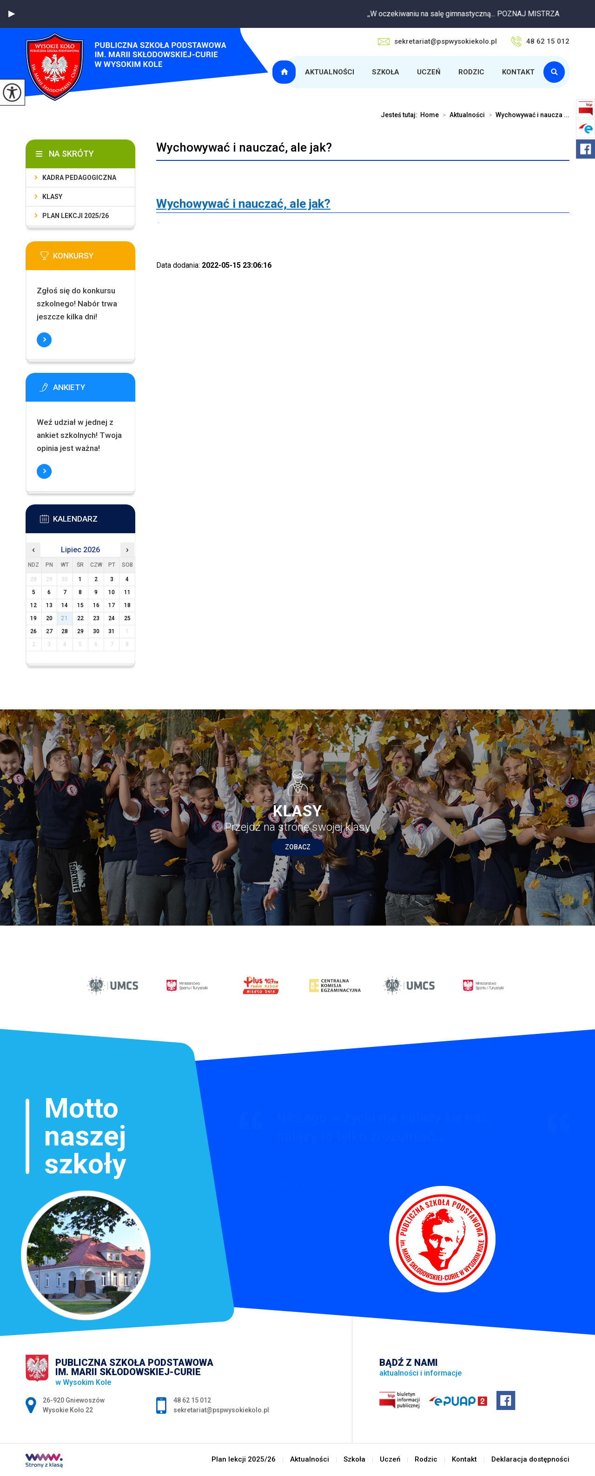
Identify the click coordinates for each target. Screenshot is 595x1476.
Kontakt (518, 72)
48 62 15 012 (540, 41)
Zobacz (298, 847)
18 (127, 605)
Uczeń (429, 72)
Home (429, 115)
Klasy (52, 196)
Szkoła (385, 72)
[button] (11, 14)
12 (33, 605)
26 (33, 631)
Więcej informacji (44, 339)
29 (80, 631)
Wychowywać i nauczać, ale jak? (244, 147)
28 (64, 631)
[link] (243, 204)
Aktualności (329, 72)
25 (127, 618)
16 (96, 605)
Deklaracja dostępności (530, 1459)
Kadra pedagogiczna (79, 177)
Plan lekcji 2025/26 (285, 72)
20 (49, 618)
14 (64, 605)
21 (64, 618)
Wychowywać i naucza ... (527, 115)
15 (80, 605)
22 (80, 618)
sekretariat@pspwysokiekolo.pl (437, 41)
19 (33, 618)
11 (127, 592)
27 (49, 631)
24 (111, 618)
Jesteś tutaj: (400, 115)
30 (96, 631)
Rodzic (471, 72)
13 (49, 605)
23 (96, 618)
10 (111, 592)
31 (111, 631)
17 (111, 605)
